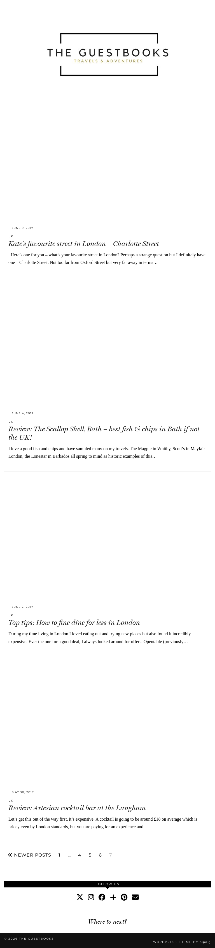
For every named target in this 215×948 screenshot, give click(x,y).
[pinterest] (124, 897)
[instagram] (91, 897)
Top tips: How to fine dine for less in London (74, 622)
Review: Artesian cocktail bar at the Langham (77, 808)
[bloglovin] (113, 897)
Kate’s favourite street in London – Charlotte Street (83, 244)
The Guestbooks (36, 938)
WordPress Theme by (182, 942)
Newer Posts (29, 855)
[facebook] (102, 897)
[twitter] (79, 897)
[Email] (135, 897)
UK (10, 236)
